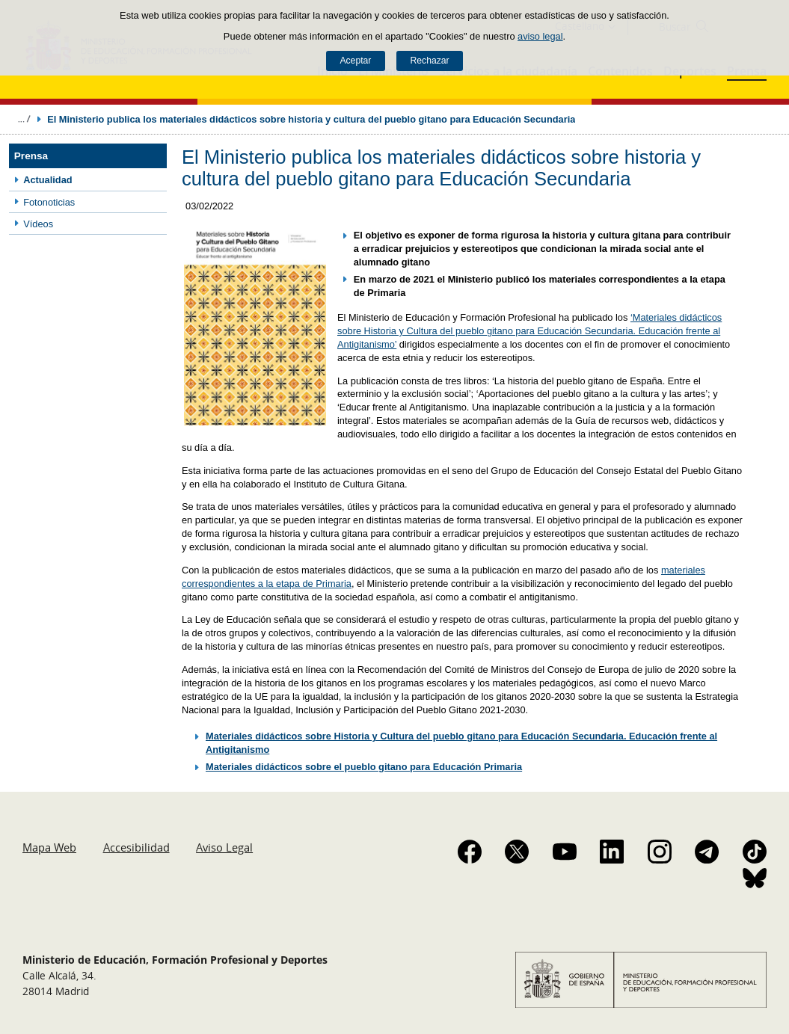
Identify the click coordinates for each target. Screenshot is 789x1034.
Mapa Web (49, 847)
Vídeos (38, 224)
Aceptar (355, 60)
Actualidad (47, 179)
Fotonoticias (49, 202)
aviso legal (540, 36)
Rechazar (430, 60)
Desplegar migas (24, 119)
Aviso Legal (224, 847)
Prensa (31, 155)
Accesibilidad (136, 847)
